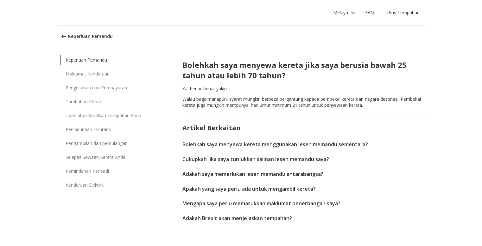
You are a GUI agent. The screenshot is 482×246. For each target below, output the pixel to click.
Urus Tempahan (403, 12)
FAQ (369, 12)
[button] (344, 12)
